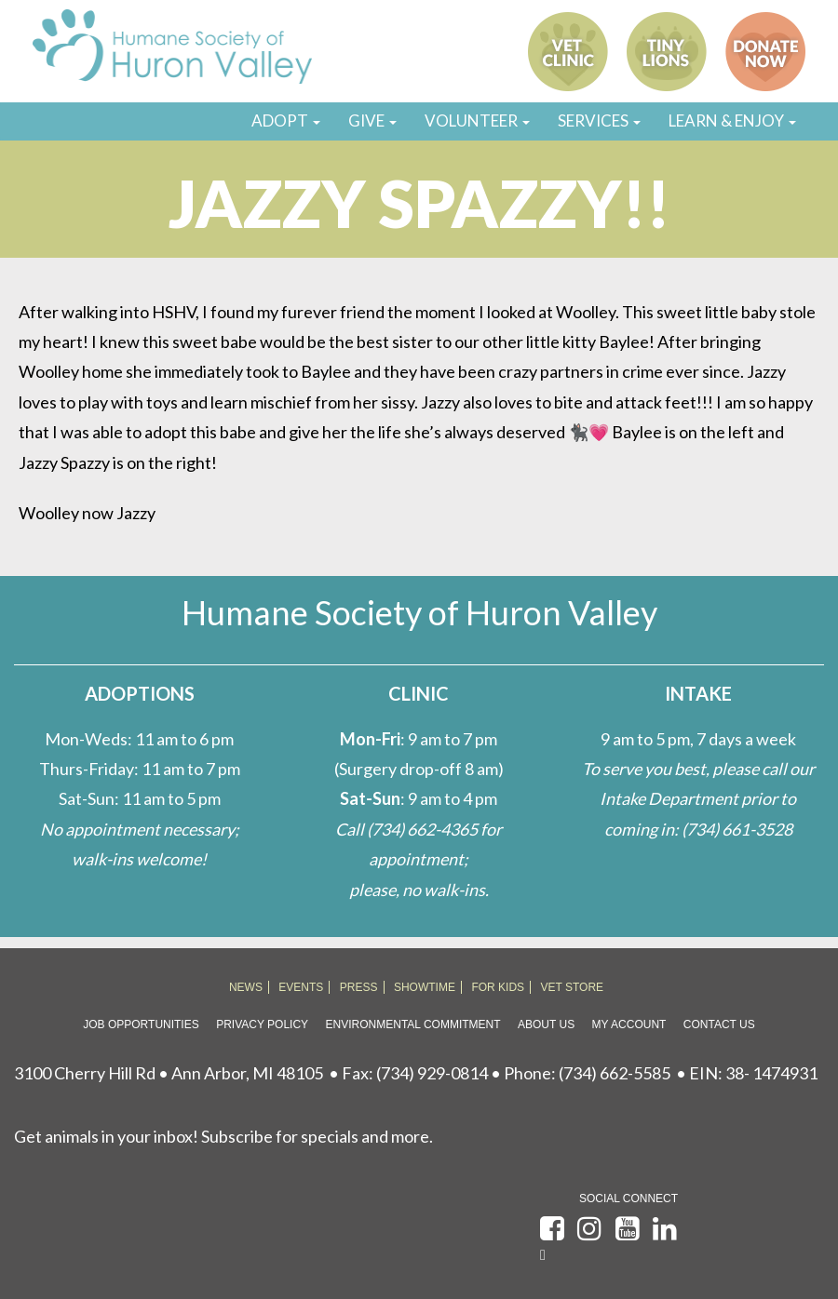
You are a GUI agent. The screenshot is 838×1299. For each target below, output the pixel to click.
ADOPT (285, 120)
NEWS (246, 987)
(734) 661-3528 (737, 829)
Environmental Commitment (413, 1024)
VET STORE (572, 987)
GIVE (372, 120)
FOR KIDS (497, 987)
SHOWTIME (424, 987)
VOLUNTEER (477, 120)
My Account (629, 1024)
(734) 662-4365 (422, 829)
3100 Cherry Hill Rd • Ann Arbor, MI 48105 (168, 1073)
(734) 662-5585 (614, 1073)
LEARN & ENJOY (732, 120)
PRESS (359, 987)
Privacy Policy (262, 1024)
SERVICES (599, 120)
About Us (546, 1024)
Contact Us (719, 1024)
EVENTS (300, 987)
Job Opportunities (140, 1024)
